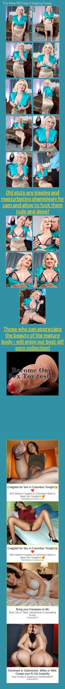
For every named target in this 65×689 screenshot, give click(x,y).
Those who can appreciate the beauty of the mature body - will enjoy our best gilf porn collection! (32, 338)
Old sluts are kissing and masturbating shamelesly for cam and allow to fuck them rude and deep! (32, 201)
